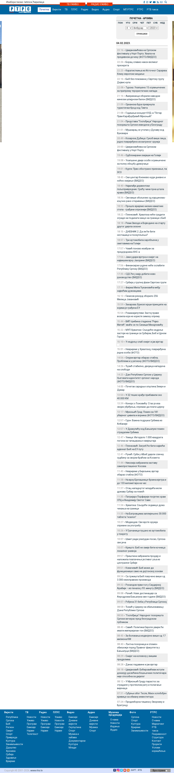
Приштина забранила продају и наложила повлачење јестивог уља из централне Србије (139, 559)
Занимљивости (14, 744)
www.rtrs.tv (36, 770)
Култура (10, 740)
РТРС (140, 9)
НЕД (162, 23)
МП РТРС (128, 9)
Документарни (77, 740)
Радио (84, 9)
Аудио (106, 9)
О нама (114, 719)
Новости (31, 717)
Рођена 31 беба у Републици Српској (146, 601)
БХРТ (133, 770)
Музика (93, 727)
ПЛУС (74, 9)
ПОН (120, 23)
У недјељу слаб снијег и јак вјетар (144, 341)
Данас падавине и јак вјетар (142, 664)
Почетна (44, 9)
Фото (132, 712)
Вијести (57, 9)
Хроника (10, 751)
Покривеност (159, 734)
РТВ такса (152, 9)
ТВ (66, 9)
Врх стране (160, 770)
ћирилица (38, 2)
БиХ (8, 723)
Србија (9, 754)
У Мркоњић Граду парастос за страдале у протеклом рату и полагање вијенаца (139, 685)
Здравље (11, 757)
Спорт (116, 9)
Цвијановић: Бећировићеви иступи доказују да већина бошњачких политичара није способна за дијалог (141, 673)
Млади (72, 747)
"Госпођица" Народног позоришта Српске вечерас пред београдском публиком (140, 618)
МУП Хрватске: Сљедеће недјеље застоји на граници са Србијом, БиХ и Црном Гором (141, 333)
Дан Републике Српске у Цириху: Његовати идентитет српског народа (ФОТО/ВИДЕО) (139, 378)
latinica (28, 2)
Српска (135, 717)
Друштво (11, 747)
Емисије (31, 727)
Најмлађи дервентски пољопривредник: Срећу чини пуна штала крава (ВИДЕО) (140, 189)
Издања (114, 726)
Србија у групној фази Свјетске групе (146, 282)
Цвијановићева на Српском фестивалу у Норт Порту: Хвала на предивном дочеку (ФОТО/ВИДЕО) (136, 53)
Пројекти (157, 744)
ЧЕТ (142, 23)
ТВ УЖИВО (73, 4)
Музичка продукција (115, 713)
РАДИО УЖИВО (99, 4)
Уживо (30, 720)
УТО (128, 23)
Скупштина (75, 727)
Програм (32, 723)
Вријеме (10, 761)
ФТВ (140, 770)
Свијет (9, 730)
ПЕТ (149, 23)
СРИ (135, 23)
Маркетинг (158, 723)
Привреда (11, 737)
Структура (157, 737)
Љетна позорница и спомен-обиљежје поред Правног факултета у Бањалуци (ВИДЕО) (138, 647)
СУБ (155, 23)
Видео (95, 9)
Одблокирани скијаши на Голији (143, 155)
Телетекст (32, 734)
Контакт (156, 740)
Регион (10, 727)
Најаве (30, 730)
